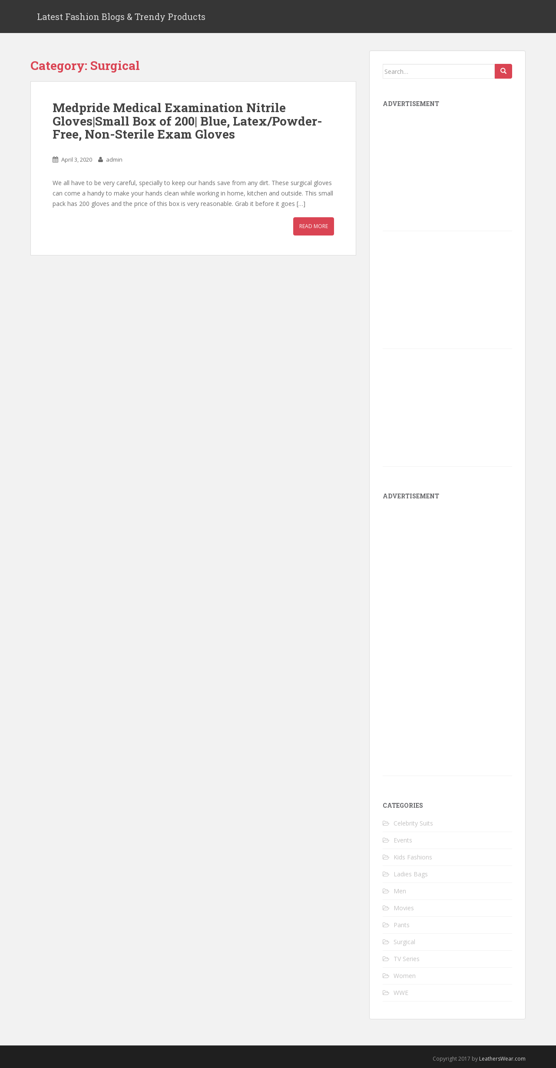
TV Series (407, 959)
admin (114, 159)
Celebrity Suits (413, 823)
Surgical (404, 942)
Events (403, 840)
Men (400, 891)
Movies (404, 908)
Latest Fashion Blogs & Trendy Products (121, 16)
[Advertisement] (448, 641)
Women (405, 976)
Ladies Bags (411, 874)
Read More (313, 226)
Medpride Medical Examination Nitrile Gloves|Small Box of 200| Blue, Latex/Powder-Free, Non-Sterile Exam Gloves (187, 121)
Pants (402, 925)
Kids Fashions (413, 857)
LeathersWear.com (502, 1058)
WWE (401, 992)
